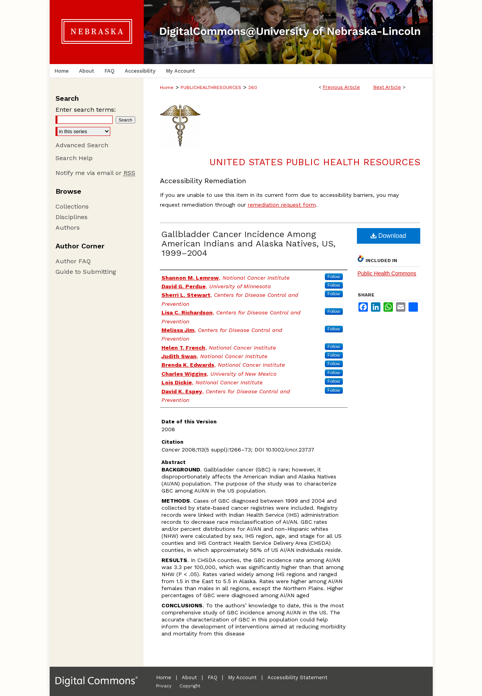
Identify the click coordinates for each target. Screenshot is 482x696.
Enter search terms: (86, 109)
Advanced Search (82, 145)
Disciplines (72, 217)
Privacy (164, 686)
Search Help (74, 158)
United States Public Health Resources (315, 162)
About (189, 677)
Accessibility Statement (297, 677)
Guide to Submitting (86, 271)
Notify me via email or (95, 173)
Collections (72, 206)
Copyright (189, 686)
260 (252, 87)
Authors (68, 227)
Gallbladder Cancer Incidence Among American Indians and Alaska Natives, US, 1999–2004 (248, 243)
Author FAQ (73, 261)
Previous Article (341, 87)
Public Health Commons (387, 273)
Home (167, 87)
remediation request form (282, 205)
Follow (334, 276)
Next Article (387, 87)
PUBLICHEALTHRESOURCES (211, 87)
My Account (242, 677)
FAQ (212, 677)
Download (388, 235)
